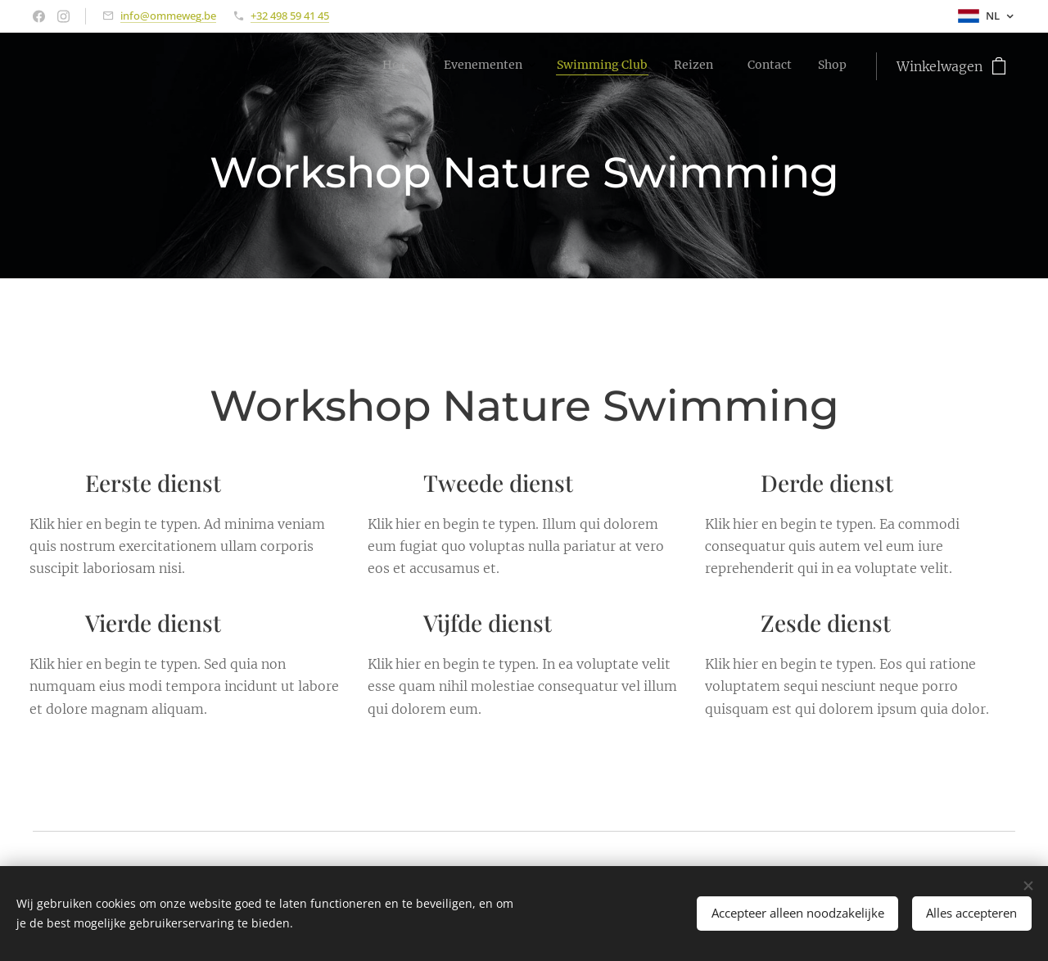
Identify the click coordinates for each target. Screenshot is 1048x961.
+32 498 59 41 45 (290, 15)
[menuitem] (703, 66)
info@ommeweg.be (168, 15)
